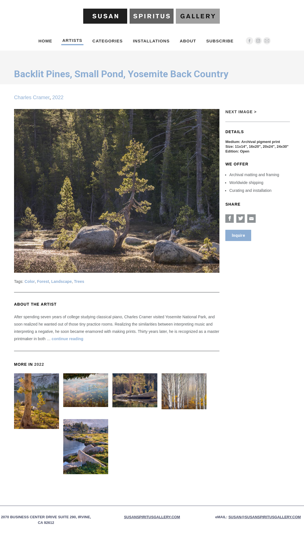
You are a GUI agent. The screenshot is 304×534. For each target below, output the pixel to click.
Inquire (238, 235)
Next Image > (241, 112)
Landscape (61, 281)
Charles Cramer (31, 97)
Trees (79, 281)
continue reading (67, 339)
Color (29, 281)
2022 (57, 97)
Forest (43, 281)
